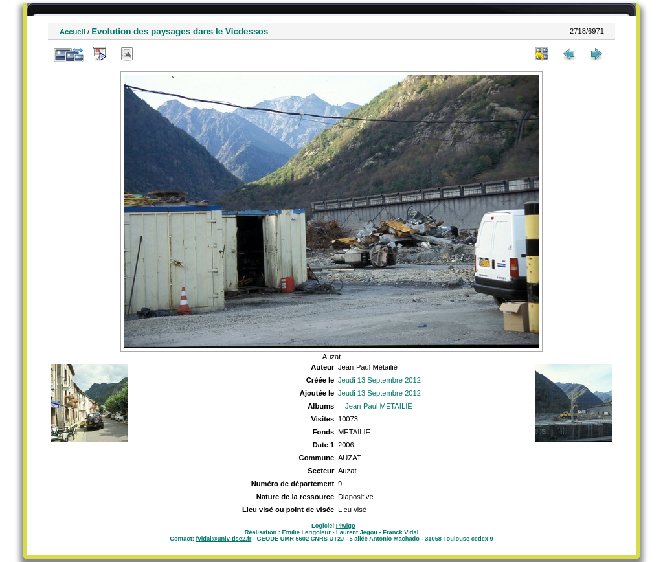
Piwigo (345, 526)
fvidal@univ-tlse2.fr (223, 538)
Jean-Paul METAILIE (378, 406)
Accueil (72, 32)
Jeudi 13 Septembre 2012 (379, 380)
